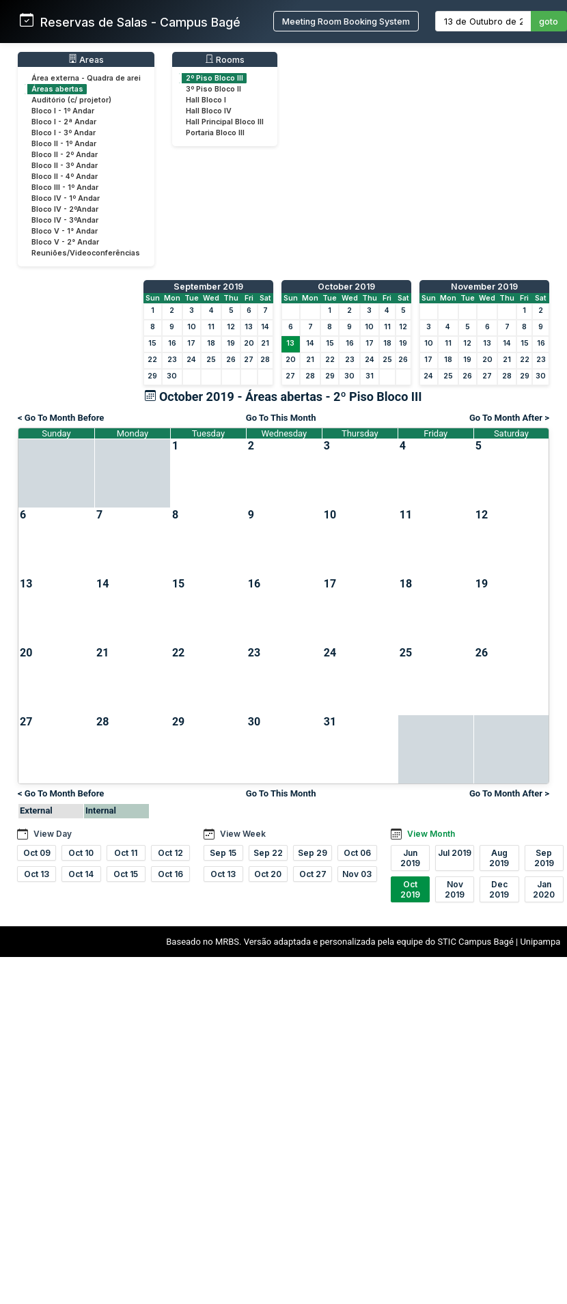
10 (191, 326)
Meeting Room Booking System (346, 21)
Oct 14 (81, 874)
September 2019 (208, 286)
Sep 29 (312, 853)
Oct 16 (170, 874)
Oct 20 (267, 874)
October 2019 (346, 286)
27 (248, 359)
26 (231, 359)
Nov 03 (357, 874)
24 (191, 359)
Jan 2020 (544, 889)
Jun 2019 (410, 858)
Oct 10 (81, 853)
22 (152, 359)
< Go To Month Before (61, 418)
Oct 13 (36, 874)
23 (172, 359)
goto (548, 21)
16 (172, 343)
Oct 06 (357, 853)
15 (152, 343)
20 (249, 343)
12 (231, 326)
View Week (243, 834)
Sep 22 (268, 853)
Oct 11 (125, 853)
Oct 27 (313, 874)
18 (211, 343)
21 (265, 343)
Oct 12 (170, 853)
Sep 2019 (544, 858)
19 (231, 343)
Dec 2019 (499, 889)
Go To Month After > (509, 418)
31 (369, 376)
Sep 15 (223, 853)
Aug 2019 (499, 858)
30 (172, 376)
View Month (431, 834)
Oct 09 (37, 853)
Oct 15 (125, 874)
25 (211, 359)
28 (265, 359)
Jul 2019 (454, 853)
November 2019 (484, 286)
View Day (52, 834)
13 (249, 326)
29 (152, 376)
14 (265, 326)
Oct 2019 (410, 889)
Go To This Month (281, 418)
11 (211, 326)
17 (191, 343)
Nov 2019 (455, 889)
